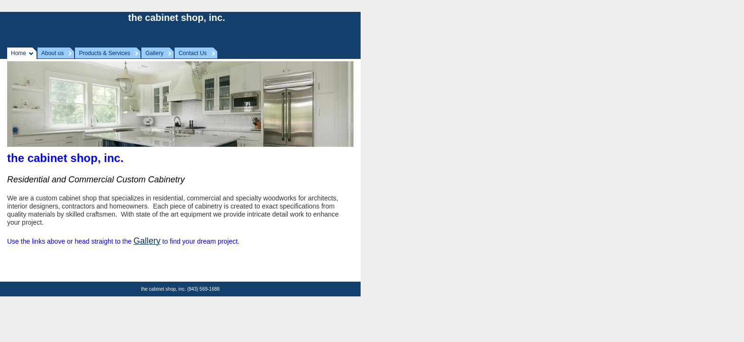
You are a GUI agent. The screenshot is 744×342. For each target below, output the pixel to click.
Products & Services (104, 53)
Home (18, 53)
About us (52, 53)
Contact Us (192, 53)
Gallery (154, 53)
